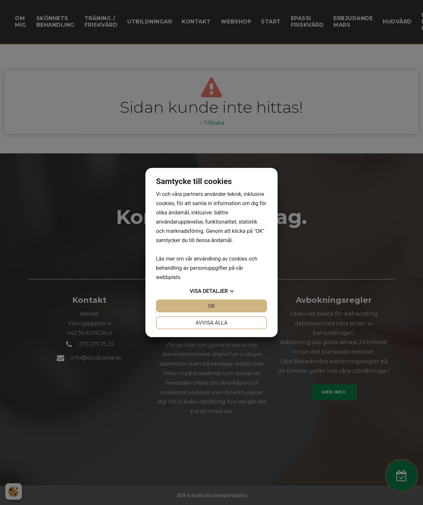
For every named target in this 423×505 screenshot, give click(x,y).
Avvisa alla (212, 323)
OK (211, 306)
